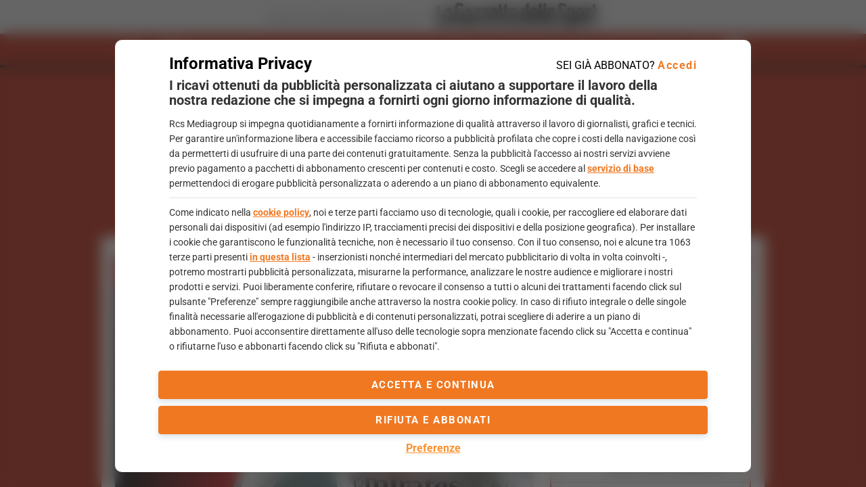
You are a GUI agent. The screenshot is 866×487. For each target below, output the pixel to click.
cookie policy (281, 212)
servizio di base (620, 168)
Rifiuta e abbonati (433, 420)
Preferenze (433, 448)
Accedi (677, 65)
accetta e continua (433, 385)
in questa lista (280, 257)
